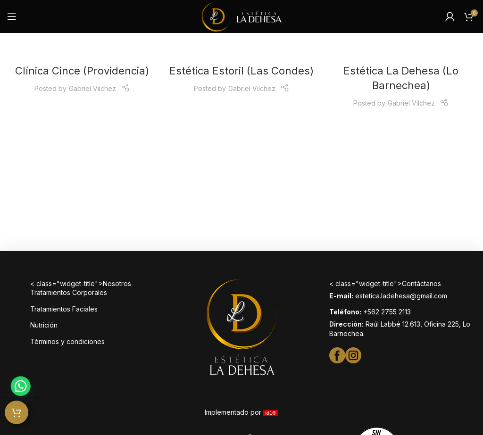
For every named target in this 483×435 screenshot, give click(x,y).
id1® (271, 413)
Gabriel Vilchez (92, 88)
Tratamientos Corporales (68, 292)
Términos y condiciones (67, 341)
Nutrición (44, 325)
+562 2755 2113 (387, 312)
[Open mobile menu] (11, 16)
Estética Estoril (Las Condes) (241, 71)
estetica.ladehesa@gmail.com (401, 296)
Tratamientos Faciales (64, 309)
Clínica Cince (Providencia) (82, 71)
